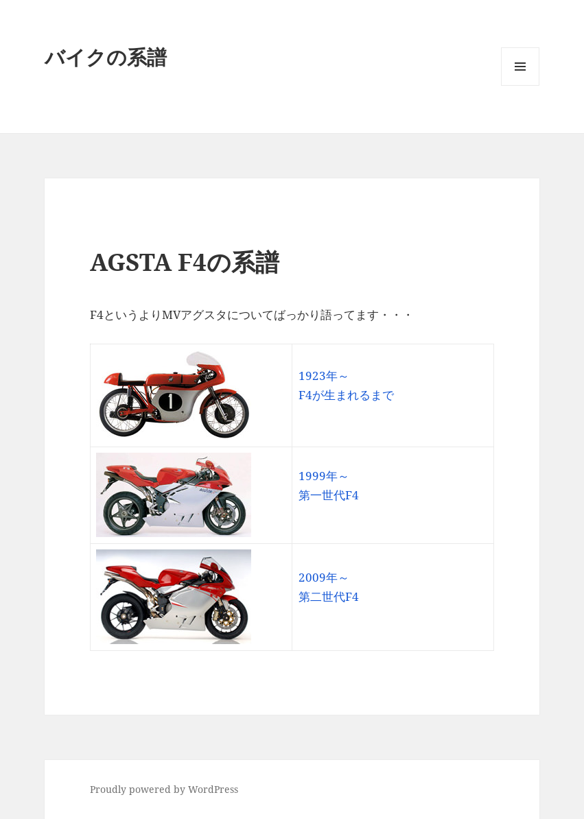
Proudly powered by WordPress (164, 789)
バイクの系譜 (106, 56)
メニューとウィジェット (520, 85)
